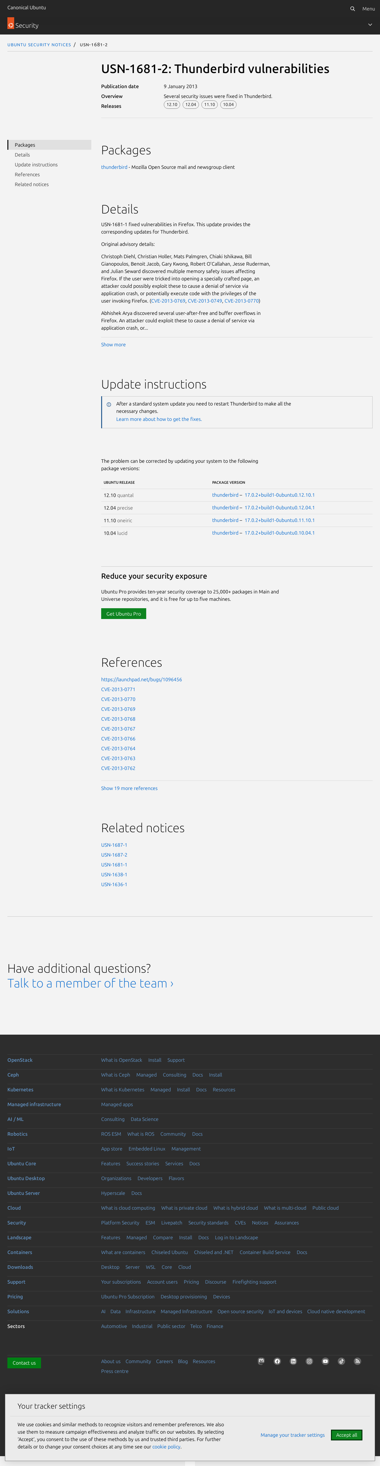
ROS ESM (111, 1134)
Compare (163, 1237)
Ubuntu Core (21, 1163)
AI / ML (15, 1119)
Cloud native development (336, 1311)
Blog (183, 1361)
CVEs (240, 1222)
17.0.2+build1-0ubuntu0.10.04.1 (280, 532)
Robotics (17, 1134)
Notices (260, 1222)
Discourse (215, 1282)
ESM (150, 1222)
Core (167, 1267)
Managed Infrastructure (187, 1311)
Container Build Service (265, 1252)
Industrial (142, 1326)
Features (110, 1163)
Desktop (110, 1267)
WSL (150, 1267)
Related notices (32, 184)
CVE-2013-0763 (118, 758)
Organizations (116, 1178)
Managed (146, 1074)
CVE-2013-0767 (118, 728)
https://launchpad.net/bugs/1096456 (141, 679)
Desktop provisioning (184, 1296)
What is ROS (140, 1134)
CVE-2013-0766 (118, 738)
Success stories (142, 1163)
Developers (150, 1178)
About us (111, 1361)
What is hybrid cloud (235, 1208)
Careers (164, 1361)
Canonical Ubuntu (26, 7)
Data (115, 1311)
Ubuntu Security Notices (39, 44)
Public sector (171, 1326)
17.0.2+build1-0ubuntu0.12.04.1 (280, 507)
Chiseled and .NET (213, 1252)
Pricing (191, 1282)
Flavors (176, 1178)
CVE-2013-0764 (118, 748)
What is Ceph (115, 1074)
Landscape (19, 1237)
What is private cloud (184, 1208)
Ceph (13, 1074)
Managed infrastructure (34, 1104)
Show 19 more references (129, 788)
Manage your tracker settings (293, 1435)
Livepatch (171, 1222)
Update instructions (36, 164)
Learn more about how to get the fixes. (159, 419)
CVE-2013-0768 (118, 719)
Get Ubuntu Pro (123, 614)
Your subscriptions (121, 1282)
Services (174, 1163)
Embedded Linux (147, 1148)
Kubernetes (20, 1089)
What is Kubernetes (122, 1089)
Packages (25, 145)
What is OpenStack (121, 1060)
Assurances (287, 1222)
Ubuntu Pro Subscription (128, 1296)
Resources (224, 1089)
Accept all (346, 1435)
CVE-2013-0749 (205, 300)
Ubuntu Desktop (26, 1178)
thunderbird (114, 167)
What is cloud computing (128, 1208)
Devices (221, 1296)
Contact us (24, 1363)
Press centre (115, 1371)
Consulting (174, 1074)
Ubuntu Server (23, 1193)
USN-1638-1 (114, 874)
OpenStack (20, 1060)
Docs (197, 1074)
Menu (368, 8)
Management (186, 1148)
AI (103, 1311)
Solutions (18, 1311)
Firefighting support (254, 1282)
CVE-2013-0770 (242, 300)
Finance (215, 1326)
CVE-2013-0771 (118, 689)
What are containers (123, 1252)
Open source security (240, 1311)
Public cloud (325, 1208)
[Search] (352, 8)
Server (133, 1267)
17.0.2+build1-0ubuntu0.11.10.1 (280, 520)
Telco (196, 1326)
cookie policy (166, 1446)
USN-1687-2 (114, 854)
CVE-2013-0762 (118, 768)
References (27, 174)
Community (173, 1134)
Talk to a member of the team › (90, 983)
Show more (113, 344)
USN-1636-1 (114, 884)
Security (16, 1222)
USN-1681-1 (114, 864)
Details (22, 154)
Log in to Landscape (236, 1237)
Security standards (208, 1222)
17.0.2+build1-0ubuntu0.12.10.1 (280, 495)
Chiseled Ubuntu (169, 1252)
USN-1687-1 (114, 845)
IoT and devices (285, 1311)
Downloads (20, 1267)
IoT (11, 1148)
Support (176, 1060)
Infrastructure (141, 1311)
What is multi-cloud (285, 1208)
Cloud (14, 1208)
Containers (19, 1252)
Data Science (145, 1119)
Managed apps (117, 1104)
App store (111, 1148)
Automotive (114, 1326)
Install (154, 1060)
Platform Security (120, 1222)
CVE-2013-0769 (168, 300)
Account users (162, 1282)
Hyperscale (113, 1193)
